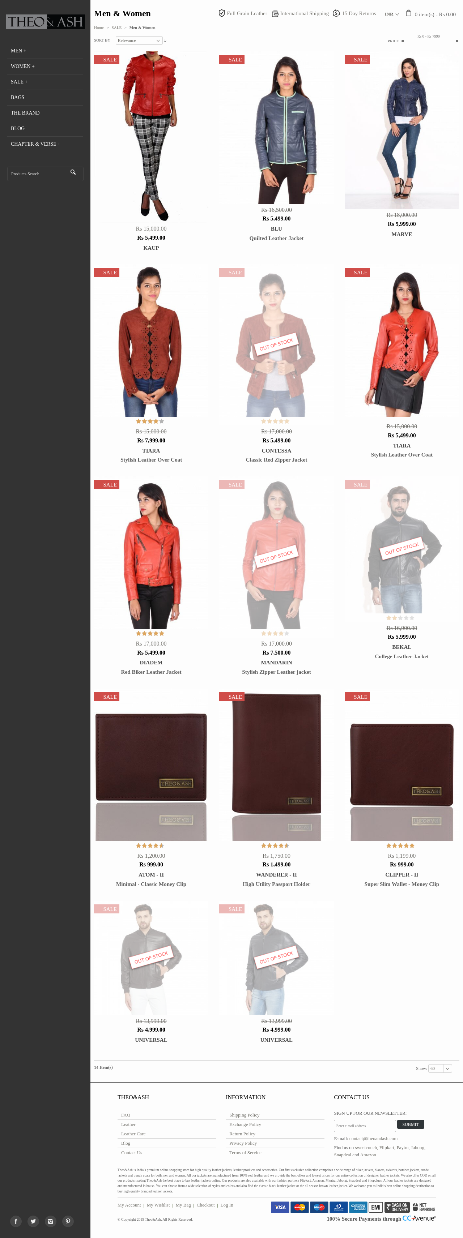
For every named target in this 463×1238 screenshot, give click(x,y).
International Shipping (304, 13)
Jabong (417, 1147)
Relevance (127, 40)
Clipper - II (401, 874)
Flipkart (386, 1147)
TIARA (151, 450)
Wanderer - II (276, 874)
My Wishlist (158, 1205)
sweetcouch (366, 1147)
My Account (129, 1205)
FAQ (125, 1115)
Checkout (206, 1205)
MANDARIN (276, 662)
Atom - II (151, 874)
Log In (227, 1205)
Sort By (102, 40)
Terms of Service (245, 1152)
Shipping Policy (244, 1115)
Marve (401, 234)
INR (389, 14)
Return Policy (242, 1133)
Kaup (151, 248)
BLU (276, 229)
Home (99, 27)
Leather (128, 1124)
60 (432, 1068)
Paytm (402, 1147)
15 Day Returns (359, 13)
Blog (125, 1143)
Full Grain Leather (247, 13)
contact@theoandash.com (373, 1138)
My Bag (183, 1205)
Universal (151, 1040)
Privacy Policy (243, 1143)
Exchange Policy (245, 1124)
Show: (422, 1068)
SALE (117, 27)
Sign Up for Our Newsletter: (370, 1113)
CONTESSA (277, 450)
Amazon (368, 1154)
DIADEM (151, 662)
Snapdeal (342, 1154)
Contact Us (131, 1152)
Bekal (401, 647)
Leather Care (133, 1133)
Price (393, 41)
